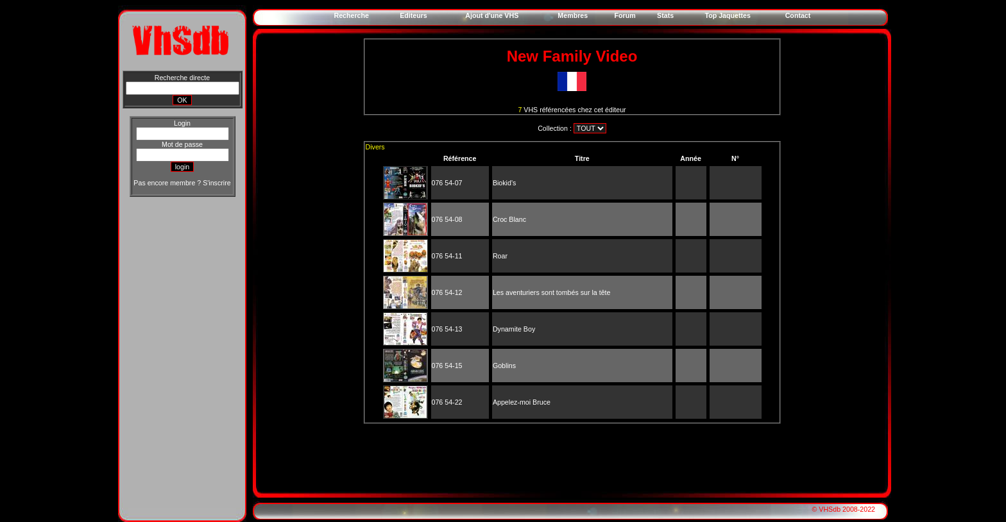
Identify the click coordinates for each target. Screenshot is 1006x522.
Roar (500, 256)
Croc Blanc (509, 219)
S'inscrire (216, 183)
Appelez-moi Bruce (521, 402)
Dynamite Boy (514, 329)
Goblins (504, 365)
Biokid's (504, 183)
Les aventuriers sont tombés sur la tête (552, 292)
